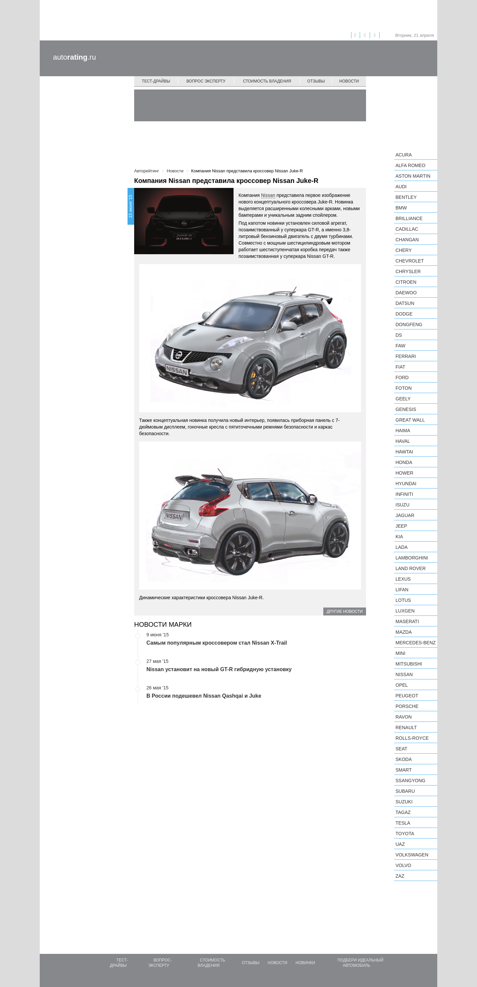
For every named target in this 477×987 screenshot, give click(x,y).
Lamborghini (412, 557)
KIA (399, 536)
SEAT (401, 748)
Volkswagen (412, 854)
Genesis (406, 409)
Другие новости (345, 611)
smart (404, 770)
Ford (402, 377)
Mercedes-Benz (416, 642)
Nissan (268, 195)
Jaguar (405, 515)
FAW (400, 345)
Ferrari (406, 356)
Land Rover (411, 568)
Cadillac (407, 229)
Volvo (403, 865)
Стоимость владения (267, 81)
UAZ (400, 844)
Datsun (405, 303)
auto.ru (74, 57)
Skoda (404, 759)
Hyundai (406, 483)
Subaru (405, 791)
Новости (349, 81)
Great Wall (410, 420)
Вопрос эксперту (206, 81)
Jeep (401, 526)
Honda (404, 462)
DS (399, 335)
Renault (406, 727)
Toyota (405, 833)
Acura (404, 154)
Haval (403, 441)
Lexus (403, 579)
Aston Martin (413, 176)
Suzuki (404, 801)
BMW (401, 207)
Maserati (407, 621)
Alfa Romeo (410, 165)
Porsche (407, 706)
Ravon (404, 717)
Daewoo (406, 292)
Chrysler (408, 271)
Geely (403, 398)
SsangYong (410, 780)
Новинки (305, 962)
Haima (403, 430)
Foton (404, 388)
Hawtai (404, 451)
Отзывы (316, 81)
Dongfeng (409, 324)
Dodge (404, 314)
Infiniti (404, 494)
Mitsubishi (409, 664)
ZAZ (400, 876)
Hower (404, 473)
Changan (407, 239)
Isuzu (402, 504)
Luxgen (405, 610)
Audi (401, 186)
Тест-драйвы (156, 81)
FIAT (400, 367)
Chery (404, 250)
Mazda (404, 632)
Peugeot (407, 695)
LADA (402, 547)
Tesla (403, 823)
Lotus (403, 600)
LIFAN (402, 589)
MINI (400, 653)
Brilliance (409, 218)
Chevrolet (410, 260)
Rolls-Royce (412, 738)
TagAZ (403, 812)
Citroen (406, 282)
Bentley (406, 197)
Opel (402, 685)
